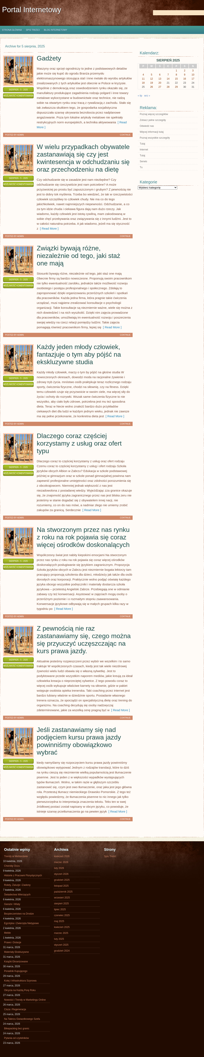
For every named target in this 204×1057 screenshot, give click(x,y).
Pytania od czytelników (16, 1038)
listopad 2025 (61, 885)
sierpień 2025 (61, 903)
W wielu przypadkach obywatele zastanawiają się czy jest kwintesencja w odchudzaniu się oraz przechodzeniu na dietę (83, 158)
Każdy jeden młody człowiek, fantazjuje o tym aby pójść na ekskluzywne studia (79, 354)
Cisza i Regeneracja (15, 1009)
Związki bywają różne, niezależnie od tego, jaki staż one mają (78, 255)
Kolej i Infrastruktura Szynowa (20, 980)
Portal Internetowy (31, 9)
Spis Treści (33, 30)
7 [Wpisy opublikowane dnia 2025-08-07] (168, 74)
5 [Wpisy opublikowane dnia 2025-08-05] (151, 74)
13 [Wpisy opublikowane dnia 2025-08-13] (160, 78)
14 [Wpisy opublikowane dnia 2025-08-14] (168, 78)
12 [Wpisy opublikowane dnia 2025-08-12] (151, 78)
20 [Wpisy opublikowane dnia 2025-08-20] (160, 82)
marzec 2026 (61, 862)
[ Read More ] (48, 228)
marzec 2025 (61, 933)
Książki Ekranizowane (16, 961)
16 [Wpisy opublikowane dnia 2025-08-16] (184, 78)
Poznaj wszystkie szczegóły (155, 137)
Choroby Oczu (12, 865)
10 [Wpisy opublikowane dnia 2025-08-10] (193, 74)
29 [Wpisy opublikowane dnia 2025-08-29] (176, 86)
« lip (140, 95)
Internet (144, 149)
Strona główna (12, 30)
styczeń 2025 (61, 944)
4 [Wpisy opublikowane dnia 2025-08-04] (143, 74)
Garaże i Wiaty (12, 904)
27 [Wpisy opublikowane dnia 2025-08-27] (160, 86)
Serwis (143, 161)
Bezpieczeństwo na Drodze (19, 913)
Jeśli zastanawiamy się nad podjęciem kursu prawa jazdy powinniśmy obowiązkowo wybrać (79, 741)
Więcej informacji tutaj (152, 131)
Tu (141, 167)
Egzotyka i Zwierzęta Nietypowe (21, 923)
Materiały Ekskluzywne (16, 952)
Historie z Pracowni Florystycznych (23, 875)
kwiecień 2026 (62, 856)
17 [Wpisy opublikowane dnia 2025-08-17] (193, 78)
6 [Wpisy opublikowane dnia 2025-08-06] (160, 74)
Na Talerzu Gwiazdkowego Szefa (22, 1019)
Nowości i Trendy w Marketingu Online (25, 999)
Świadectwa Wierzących (17, 894)
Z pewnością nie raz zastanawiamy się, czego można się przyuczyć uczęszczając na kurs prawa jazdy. (84, 640)
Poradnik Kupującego (15, 971)
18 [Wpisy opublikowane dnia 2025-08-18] (143, 82)
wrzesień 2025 (62, 897)
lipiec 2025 (60, 909)
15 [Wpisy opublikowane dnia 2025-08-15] (176, 78)
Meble (7, 932)
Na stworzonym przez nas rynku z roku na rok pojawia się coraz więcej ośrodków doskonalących (83, 537)
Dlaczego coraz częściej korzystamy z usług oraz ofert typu (79, 443)
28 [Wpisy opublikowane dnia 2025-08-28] (168, 86)
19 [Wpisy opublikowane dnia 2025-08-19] (151, 82)
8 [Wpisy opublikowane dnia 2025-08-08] (176, 74)
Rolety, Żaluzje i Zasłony (17, 885)
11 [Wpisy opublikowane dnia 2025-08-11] (143, 78)
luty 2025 (59, 939)
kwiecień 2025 (62, 927)
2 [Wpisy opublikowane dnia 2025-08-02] (184, 70)
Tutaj (142, 143)
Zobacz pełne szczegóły (153, 120)
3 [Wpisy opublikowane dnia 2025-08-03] (193, 70)
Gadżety (49, 58)
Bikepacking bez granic (16, 1028)
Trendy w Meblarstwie (16, 856)
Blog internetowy (55, 30)
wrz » (147, 95)
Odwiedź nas (147, 126)
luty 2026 (59, 868)
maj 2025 (59, 921)
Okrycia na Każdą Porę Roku (20, 990)
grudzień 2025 (62, 879)
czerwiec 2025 (62, 915)
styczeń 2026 (61, 874)
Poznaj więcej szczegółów (154, 114)
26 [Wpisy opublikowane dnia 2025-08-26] (151, 86)
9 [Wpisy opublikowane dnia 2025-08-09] (184, 74)
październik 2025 (63, 891)
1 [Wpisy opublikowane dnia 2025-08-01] (176, 70)
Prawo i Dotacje (12, 942)
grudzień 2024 (62, 950)
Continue (125, 135)
